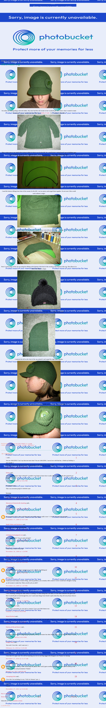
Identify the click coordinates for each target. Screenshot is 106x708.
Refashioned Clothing (14, 445)
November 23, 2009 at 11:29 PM (17, 601)
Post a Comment (5, 693)
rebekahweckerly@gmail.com (14, 535)
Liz (7, 653)
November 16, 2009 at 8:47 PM (16, 468)
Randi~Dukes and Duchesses (14, 524)
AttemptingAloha (11, 676)
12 (76, 590)
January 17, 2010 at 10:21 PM (16, 637)
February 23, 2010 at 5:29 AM (16, 648)
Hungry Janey (10, 642)
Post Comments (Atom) (15, 701)
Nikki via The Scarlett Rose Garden (16, 556)
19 (76, 676)
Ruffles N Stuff (45, 113)
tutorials (31, 445)
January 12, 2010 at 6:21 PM (16, 611)
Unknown (8, 567)
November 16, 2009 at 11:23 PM (17, 509)
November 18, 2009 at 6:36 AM (17, 541)
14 (76, 616)
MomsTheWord (10, 616)
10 (76, 567)
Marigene (8, 545)
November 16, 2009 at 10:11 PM (17, 498)
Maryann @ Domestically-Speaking (16, 503)
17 (76, 653)
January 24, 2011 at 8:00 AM (16, 671)
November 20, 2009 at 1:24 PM (16, 551)
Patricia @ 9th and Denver (13, 627)
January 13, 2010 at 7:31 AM (16, 622)
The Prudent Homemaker (13, 590)
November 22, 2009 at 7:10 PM (16, 573)
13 (76, 606)
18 (76, 663)
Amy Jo (8, 514)
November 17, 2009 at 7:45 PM (16, 530)
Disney (8, 473)
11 (76, 578)
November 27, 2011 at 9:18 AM (17, 689)
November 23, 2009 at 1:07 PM (16, 585)
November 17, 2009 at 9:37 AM (17, 519)
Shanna (8, 578)
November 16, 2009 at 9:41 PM (16, 481)
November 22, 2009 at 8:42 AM (17, 562)
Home (39, 697)
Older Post (74, 697)
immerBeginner (10, 663)
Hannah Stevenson (11, 606)
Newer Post (4, 697)
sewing (24, 445)
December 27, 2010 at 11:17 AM (17, 658)
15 (76, 627)
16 (76, 642)
